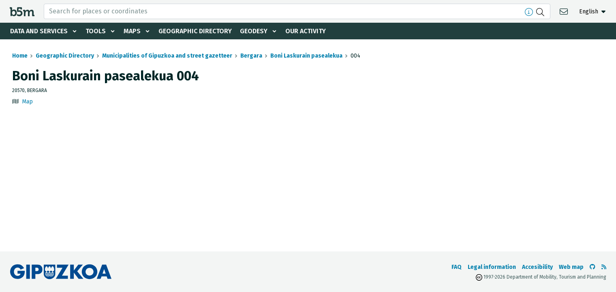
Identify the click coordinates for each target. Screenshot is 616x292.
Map (27, 101)
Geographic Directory (195, 31)
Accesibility (537, 267)
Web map (571, 267)
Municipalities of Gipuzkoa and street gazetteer (167, 55)
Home (20, 55)
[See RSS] (603, 267)
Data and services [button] (39, 31)
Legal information (492, 267)
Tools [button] (96, 31)
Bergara (251, 55)
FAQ (456, 267)
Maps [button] (132, 31)
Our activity (305, 31)
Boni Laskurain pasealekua (306, 55)
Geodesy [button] (253, 31)
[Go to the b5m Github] (592, 267)
